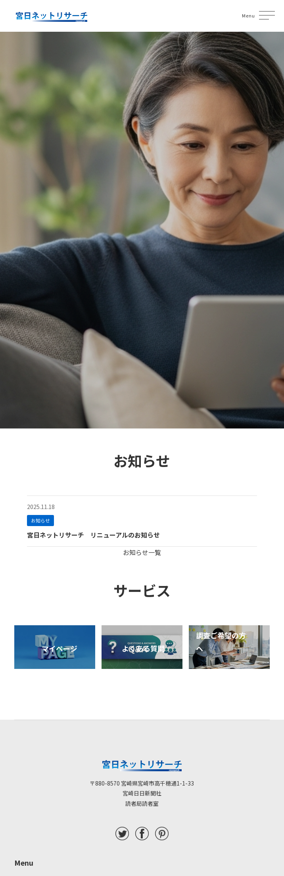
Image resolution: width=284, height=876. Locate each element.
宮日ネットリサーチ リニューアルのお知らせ (93, 535)
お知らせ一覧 (142, 552)
